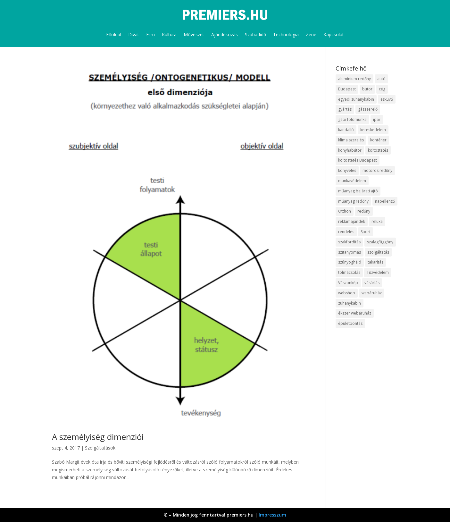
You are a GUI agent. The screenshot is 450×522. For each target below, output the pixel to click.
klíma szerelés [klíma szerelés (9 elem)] (351, 140)
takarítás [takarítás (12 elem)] (375, 262)
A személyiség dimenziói (98, 436)
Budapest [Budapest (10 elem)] (347, 89)
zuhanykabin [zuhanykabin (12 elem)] (349, 303)
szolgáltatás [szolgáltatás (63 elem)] (378, 252)
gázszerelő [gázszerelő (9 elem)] (368, 109)
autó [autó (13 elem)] (381, 78)
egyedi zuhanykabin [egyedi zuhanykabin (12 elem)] (356, 99)
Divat (133, 34)
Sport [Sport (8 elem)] (366, 231)
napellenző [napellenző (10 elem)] (385, 201)
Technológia (286, 34)
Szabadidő (255, 34)
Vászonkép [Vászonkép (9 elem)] (348, 282)
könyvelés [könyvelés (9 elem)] (347, 170)
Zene (311, 34)
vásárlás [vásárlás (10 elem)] (371, 282)
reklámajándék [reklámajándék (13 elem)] (351, 221)
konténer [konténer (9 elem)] (378, 140)
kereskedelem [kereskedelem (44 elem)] (373, 129)
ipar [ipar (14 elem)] (376, 119)
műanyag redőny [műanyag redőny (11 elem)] (353, 201)
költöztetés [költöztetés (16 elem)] (378, 150)
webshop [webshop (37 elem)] (346, 293)
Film (150, 34)
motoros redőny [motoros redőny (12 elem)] (377, 170)
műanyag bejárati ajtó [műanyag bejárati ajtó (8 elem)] (358, 191)
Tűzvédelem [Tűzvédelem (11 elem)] (378, 272)
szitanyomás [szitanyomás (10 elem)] (349, 252)
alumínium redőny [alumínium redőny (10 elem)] (354, 78)
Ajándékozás (224, 34)
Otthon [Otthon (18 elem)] (344, 211)
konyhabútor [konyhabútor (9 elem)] (350, 150)
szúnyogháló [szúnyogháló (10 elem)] (349, 262)
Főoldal (113, 34)
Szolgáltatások (100, 448)
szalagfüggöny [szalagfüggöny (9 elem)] (380, 242)
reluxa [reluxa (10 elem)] (377, 221)
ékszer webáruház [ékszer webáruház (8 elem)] (354, 313)
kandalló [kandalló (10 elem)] (346, 129)
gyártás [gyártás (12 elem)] (345, 109)
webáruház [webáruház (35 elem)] (372, 293)
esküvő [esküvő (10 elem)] (386, 99)
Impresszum (272, 515)
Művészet (194, 34)
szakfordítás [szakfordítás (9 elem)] (349, 242)
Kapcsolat (333, 34)
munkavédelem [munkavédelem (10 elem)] (352, 180)
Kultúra (169, 34)
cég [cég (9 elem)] (382, 89)
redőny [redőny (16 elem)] (363, 211)
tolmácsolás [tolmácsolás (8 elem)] (349, 272)
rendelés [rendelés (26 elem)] (346, 231)
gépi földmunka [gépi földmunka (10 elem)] (352, 119)
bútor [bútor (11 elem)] (367, 89)
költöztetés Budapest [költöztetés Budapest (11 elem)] (357, 160)
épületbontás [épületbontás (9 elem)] (350, 323)
